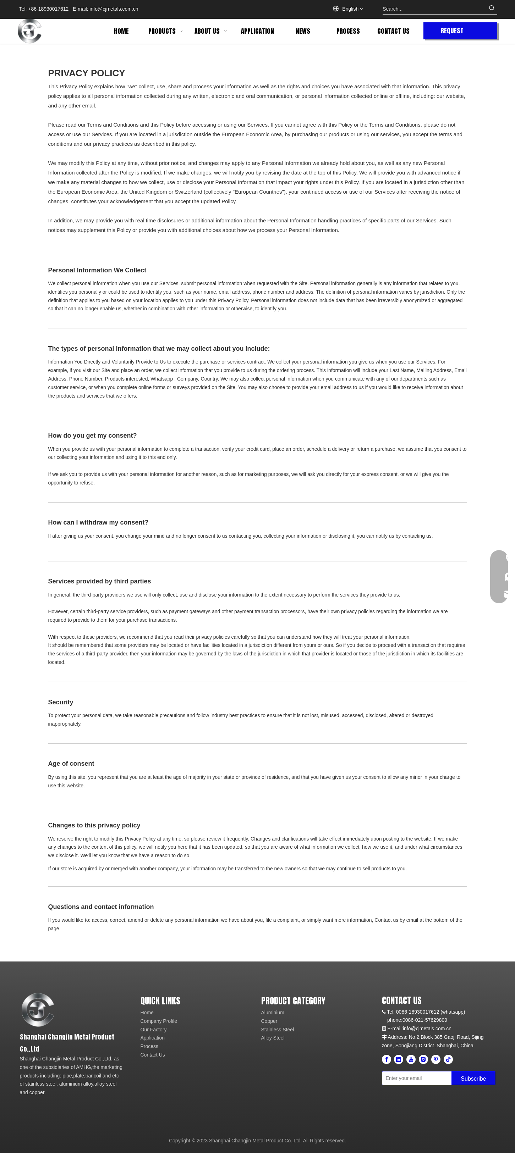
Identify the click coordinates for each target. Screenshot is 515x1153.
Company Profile (159, 1021)
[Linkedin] (398, 1059)
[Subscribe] (473, 1078)
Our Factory (154, 1029)
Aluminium (272, 1012)
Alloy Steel (273, 1038)
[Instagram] (423, 1059)
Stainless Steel (277, 1029)
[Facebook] (386, 1059)
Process (150, 1046)
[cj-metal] (72, 1010)
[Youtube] (411, 1059)
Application (153, 1038)
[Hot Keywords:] (492, 9)
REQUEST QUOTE (452, 32)
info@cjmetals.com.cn (114, 9)
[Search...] (435, 9)
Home (147, 1012)
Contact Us (153, 1055)
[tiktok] (448, 1059)
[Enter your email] (415, 1078)
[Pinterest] (435, 1059)
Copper (269, 1021)
